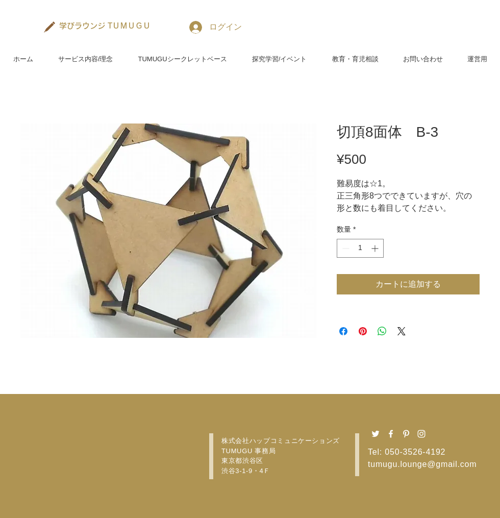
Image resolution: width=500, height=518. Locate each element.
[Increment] (375, 248)
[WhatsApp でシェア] (382, 331)
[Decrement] (344, 248)
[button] (85, 54)
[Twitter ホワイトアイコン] (375, 434)
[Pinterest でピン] (363, 331)
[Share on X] (401, 331)
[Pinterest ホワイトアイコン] (406, 434)
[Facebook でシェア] (343, 331)
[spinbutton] (360, 248)
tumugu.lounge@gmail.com (422, 464)
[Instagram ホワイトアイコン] (421, 434)
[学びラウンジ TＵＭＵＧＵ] (105, 25)
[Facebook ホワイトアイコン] (391, 434)
